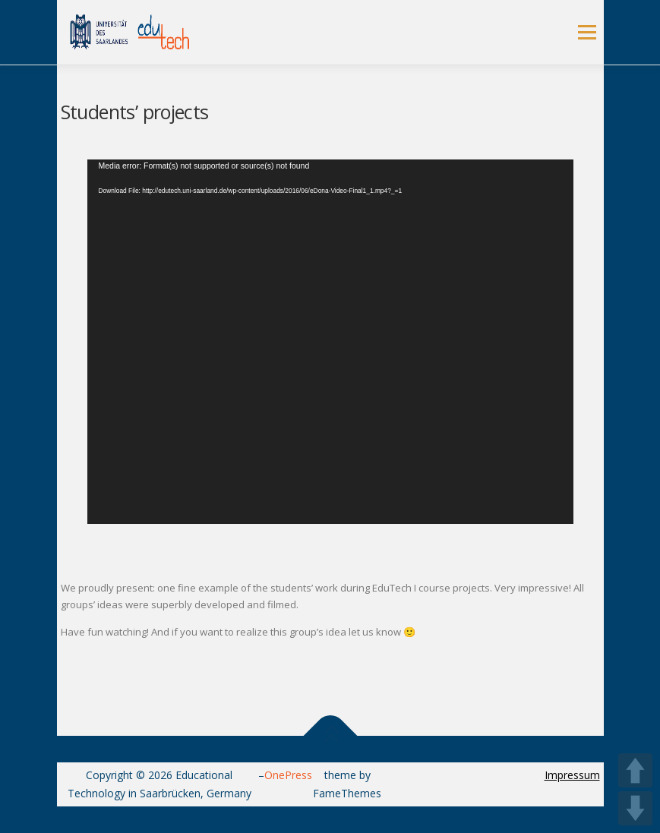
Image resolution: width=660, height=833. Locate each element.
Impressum (572, 775)
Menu (586, 32)
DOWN (635, 808)
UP (635, 770)
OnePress (288, 775)
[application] (330, 341)
